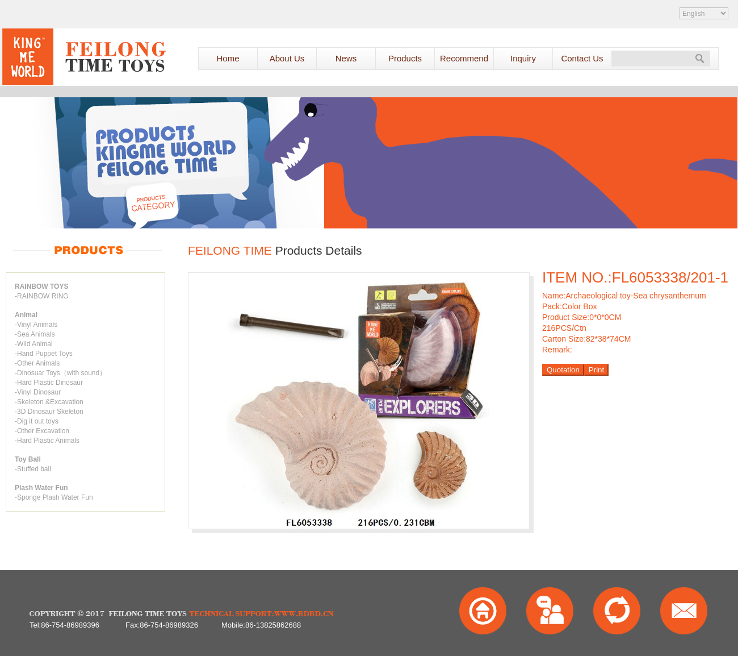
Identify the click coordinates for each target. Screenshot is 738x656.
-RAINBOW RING (42, 296)
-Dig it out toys (36, 421)
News (346, 58)
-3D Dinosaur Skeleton (49, 412)
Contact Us (582, 58)
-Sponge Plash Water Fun (54, 497)
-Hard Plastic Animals (47, 441)
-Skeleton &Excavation (49, 402)
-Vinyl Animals (36, 325)
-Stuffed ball (33, 469)
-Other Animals (37, 363)
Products (405, 58)
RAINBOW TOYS (41, 286)
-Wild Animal (34, 344)
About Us (287, 58)
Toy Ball (28, 459)
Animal (26, 315)
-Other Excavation (42, 431)
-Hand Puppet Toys (44, 354)
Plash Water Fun (41, 488)
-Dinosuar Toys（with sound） (60, 373)
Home (227, 58)
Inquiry (523, 58)
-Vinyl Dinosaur (38, 392)
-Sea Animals (35, 334)
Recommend (464, 58)
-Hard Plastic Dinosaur (49, 383)
